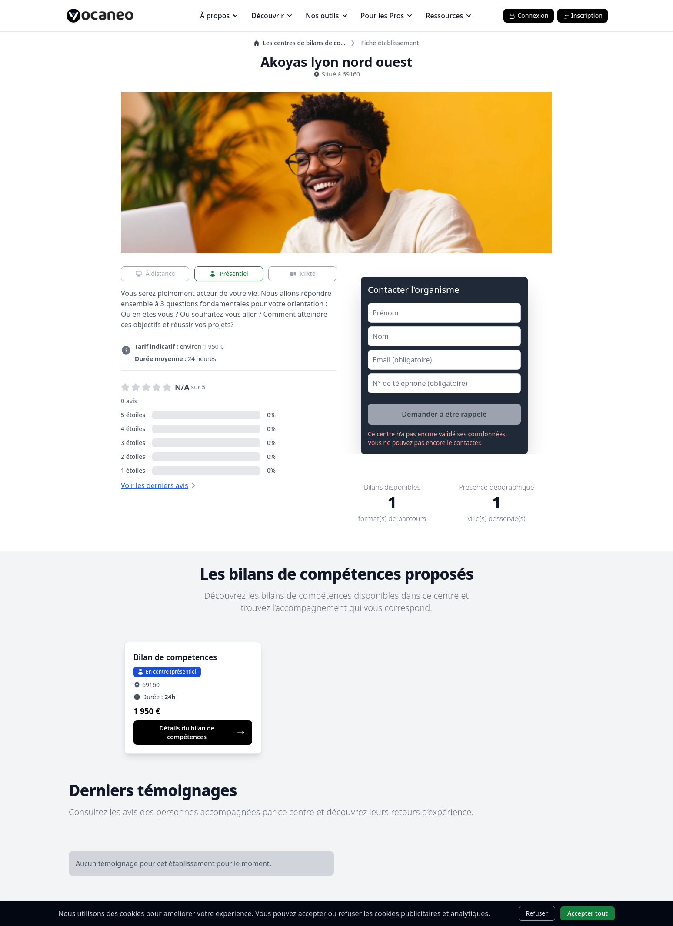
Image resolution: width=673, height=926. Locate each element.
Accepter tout (587, 913)
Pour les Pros (386, 15)
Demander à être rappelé (444, 414)
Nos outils (326, 15)
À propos (218, 15)
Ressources (448, 15)
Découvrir (271, 15)
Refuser (537, 913)
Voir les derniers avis (154, 485)
